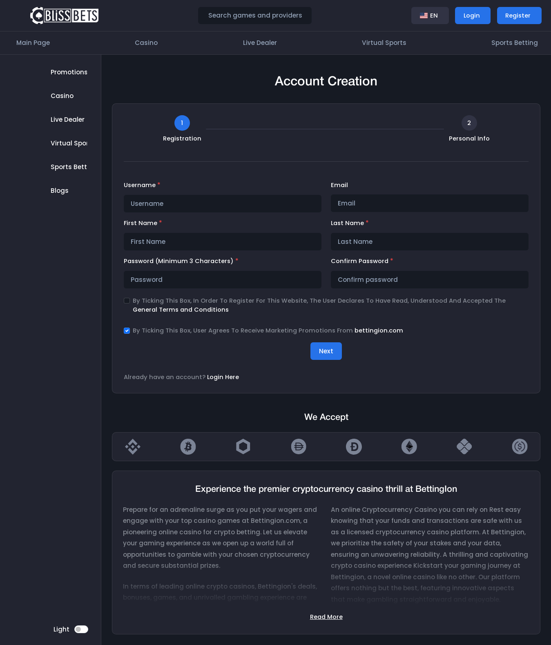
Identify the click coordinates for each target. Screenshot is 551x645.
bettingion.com (379, 330)
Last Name (350, 223)
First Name (143, 223)
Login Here (223, 377)
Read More (326, 617)
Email (339, 185)
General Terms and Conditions (181, 310)
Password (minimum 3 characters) (181, 261)
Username (142, 185)
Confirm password (362, 261)
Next (326, 351)
